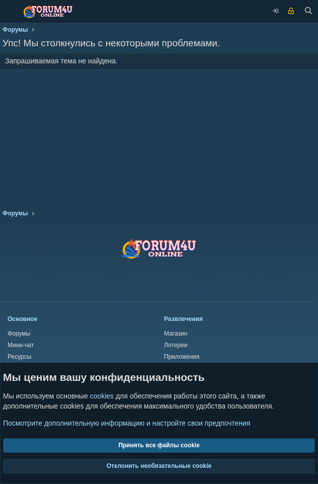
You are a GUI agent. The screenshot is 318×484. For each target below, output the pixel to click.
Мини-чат (21, 345)
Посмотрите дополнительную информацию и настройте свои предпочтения (126, 423)
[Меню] (10, 11)
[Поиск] (308, 12)
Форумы (19, 333)
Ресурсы (19, 356)
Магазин (175, 333)
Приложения (181, 356)
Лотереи (175, 345)
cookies (102, 396)
